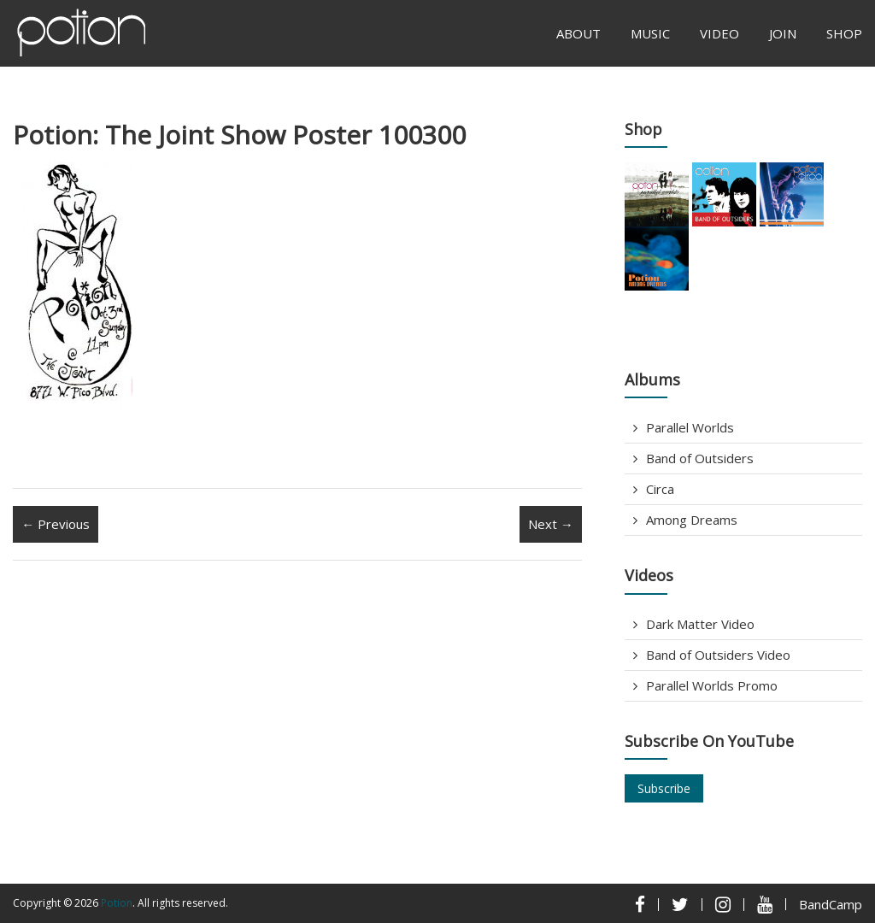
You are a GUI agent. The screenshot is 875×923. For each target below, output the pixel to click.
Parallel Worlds (690, 427)
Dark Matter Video (700, 623)
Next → (550, 523)
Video (719, 33)
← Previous (55, 523)
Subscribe (663, 788)
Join (782, 33)
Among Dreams (691, 519)
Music (650, 33)
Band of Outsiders (700, 458)
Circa (660, 488)
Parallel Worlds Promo (712, 685)
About (578, 33)
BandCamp (830, 904)
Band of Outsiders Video (718, 654)
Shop (844, 33)
